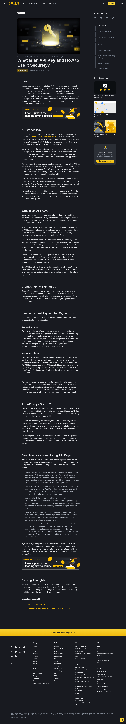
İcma (34, 671)
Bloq (34, 668)
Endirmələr (36, 678)
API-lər (98, 681)
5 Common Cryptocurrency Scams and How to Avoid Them (48, 608)
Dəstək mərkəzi (101, 674)
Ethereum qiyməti (80, 675)
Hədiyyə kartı (57, 663)
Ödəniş (56, 651)
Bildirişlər (35, 676)
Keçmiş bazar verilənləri (103, 658)
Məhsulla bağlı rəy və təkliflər (104, 676)
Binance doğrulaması (102, 684)
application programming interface (45, 137)
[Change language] (118, 3)
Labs (76, 656)
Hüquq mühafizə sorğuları (104, 691)
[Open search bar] (96, 3)
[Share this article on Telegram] (107, 18)
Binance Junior (58, 656)
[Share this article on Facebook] (101, 18)
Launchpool (57, 666)
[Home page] (13, 3)
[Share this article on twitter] (95, 18)
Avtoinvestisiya (58, 668)
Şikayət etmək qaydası (103, 694)
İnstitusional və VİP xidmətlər (83, 653)
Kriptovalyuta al (58, 649)
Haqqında (35, 646)
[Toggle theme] (122, 3)
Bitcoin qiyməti (79, 672)
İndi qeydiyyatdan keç (105, 161)
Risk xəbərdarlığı (37, 673)
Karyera (35, 649)
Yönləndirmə (100, 649)
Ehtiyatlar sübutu (101, 663)
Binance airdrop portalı (103, 689)
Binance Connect (80, 658)
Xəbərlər (35, 653)
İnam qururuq (36, 666)
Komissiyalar (100, 679)
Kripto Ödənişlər (58, 653)
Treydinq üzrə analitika (103, 660)
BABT (55, 676)
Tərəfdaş (99, 646)
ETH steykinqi (58, 671)
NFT (55, 673)
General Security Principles (35, 604)
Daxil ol (103, 3)
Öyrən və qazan (79, 667)
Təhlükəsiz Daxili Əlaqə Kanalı (41, 683)
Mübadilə (56, 646)
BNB (98, 651)
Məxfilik (35, 663)
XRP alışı (77, 695)
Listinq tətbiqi (79, 651)
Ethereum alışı (79, 700)
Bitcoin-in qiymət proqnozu (82, 681)
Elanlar (35, 651)
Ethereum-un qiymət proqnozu (83, 684)
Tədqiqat (56, 678)
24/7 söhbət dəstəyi (102, 671)
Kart (55, 658)
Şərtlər (35, 661)
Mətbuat (35, 656)
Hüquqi (35, 658)
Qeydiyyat (111, 3)
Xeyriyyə (56, 681)
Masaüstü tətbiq (37, 681)
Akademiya (57, 661)
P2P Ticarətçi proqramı (81, 646)
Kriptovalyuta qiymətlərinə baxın (84, 670)
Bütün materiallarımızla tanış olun (63, 633)
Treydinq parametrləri (102, 686)
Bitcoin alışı (78, 690)
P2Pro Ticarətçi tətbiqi (81, 649)
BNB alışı (77, 693)
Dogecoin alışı (79, 698)
